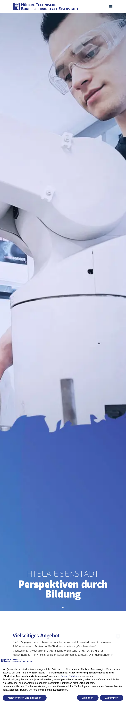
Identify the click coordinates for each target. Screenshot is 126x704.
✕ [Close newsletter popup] (118, 633)
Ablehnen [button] (87, 697)
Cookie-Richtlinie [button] (69, 676)
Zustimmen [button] (111, 697)
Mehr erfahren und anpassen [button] (24, 697)
